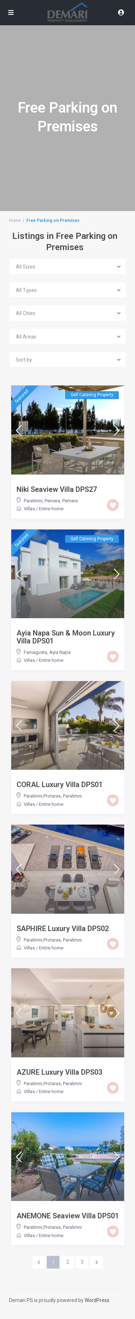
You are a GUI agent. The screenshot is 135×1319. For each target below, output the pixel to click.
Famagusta (35, 652)
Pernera (70, 500)
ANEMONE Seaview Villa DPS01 (68, 1216)
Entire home (51, 508)
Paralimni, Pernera (42, 500)
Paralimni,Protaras (42, 796)
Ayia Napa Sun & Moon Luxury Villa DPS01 (66, 637)
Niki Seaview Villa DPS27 (57, 489)
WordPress (97, 1300)
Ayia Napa (60, 652)
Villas (29, 508)
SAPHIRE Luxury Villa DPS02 (63, 929)
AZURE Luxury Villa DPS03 (59, 1072)
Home (15, 220)
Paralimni (72, 796)
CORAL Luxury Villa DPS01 (60, 785)
